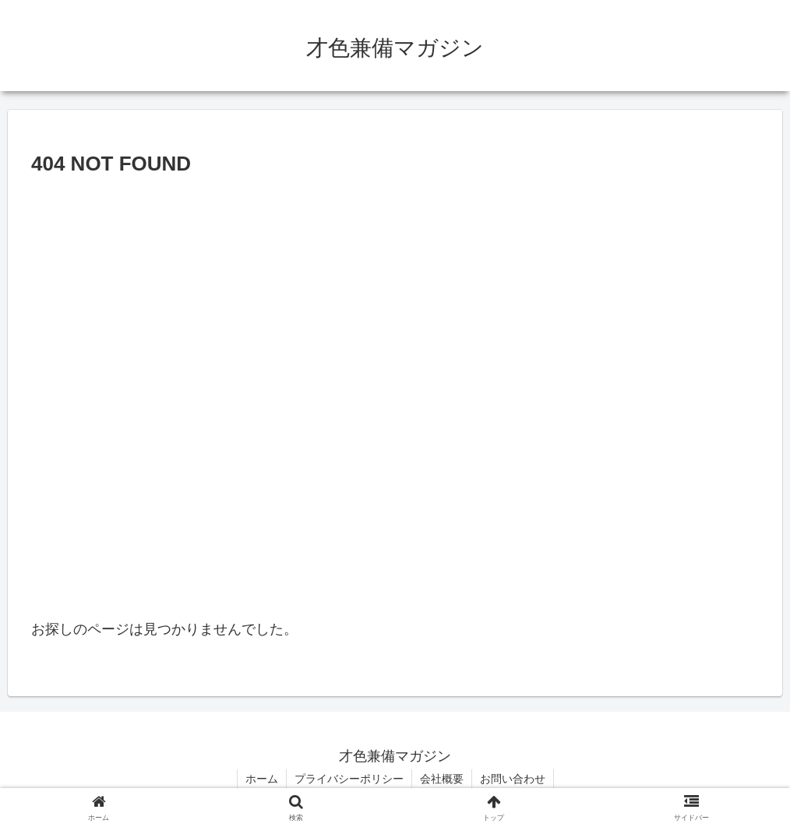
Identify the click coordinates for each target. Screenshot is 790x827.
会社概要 (442, 778)
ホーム (261, 778)
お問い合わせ (512, 778)
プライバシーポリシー (349, 778)
